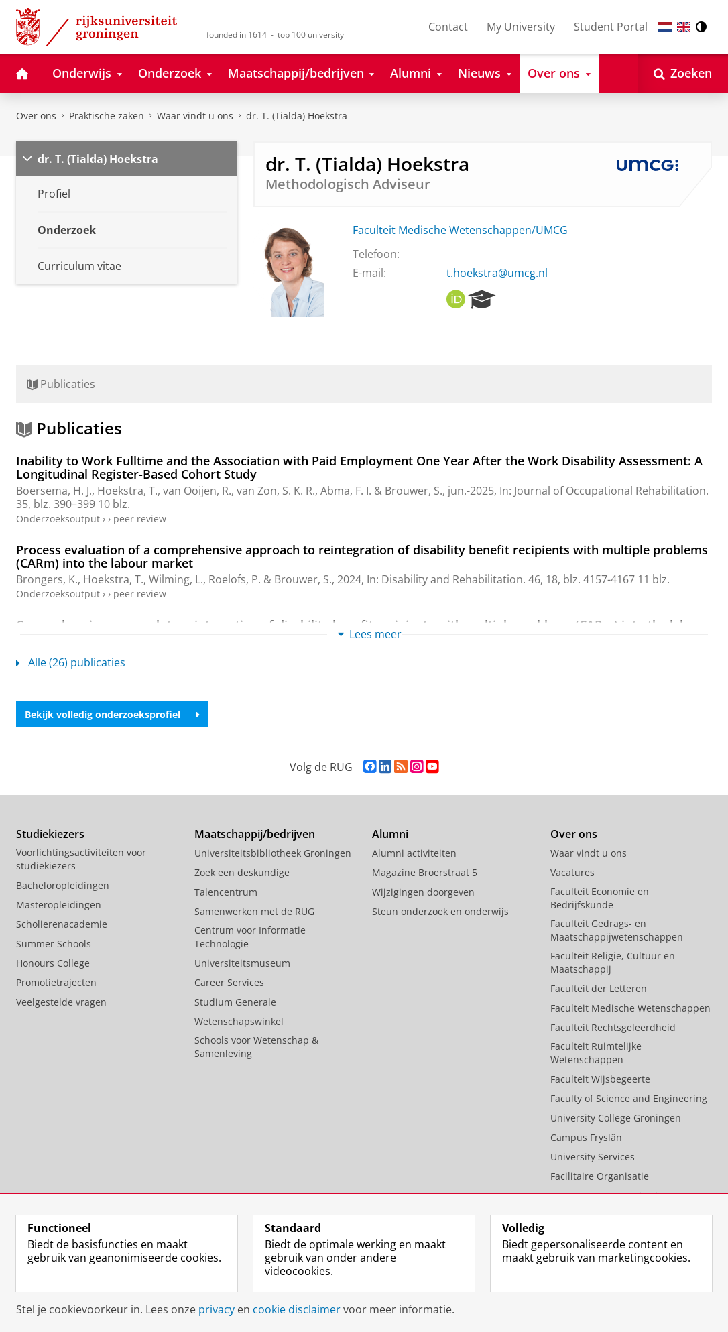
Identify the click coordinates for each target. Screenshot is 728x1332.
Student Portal (611, 26)
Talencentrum (225, 892)
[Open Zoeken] (683, 73)
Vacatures (572, 872)
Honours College (53, 963)
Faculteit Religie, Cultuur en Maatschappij (612, 962)
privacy (216, 1309)
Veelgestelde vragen (61, 1001)
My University (521, 26)
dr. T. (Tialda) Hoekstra (296, 115)
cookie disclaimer (297, 1309)
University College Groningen (615, 1117)
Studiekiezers (50, 834)
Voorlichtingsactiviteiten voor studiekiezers (81, 859)
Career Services (229, 982)
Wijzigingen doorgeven (423, 892)
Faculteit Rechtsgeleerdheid (613, 1027)
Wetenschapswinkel (239, 1021)
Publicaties (61, 384)
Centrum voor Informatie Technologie (250, 937)
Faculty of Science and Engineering (628, 1098)
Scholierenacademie (61, 924)
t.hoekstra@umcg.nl (497, 272)
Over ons (36, 115)
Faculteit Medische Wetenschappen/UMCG (460, 230)
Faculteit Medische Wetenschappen (630, 1008)
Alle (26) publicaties (70, 662)
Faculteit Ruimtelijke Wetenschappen (596, 1053)
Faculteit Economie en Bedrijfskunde (599, 898)
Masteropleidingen (58, 904)
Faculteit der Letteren (598, 988)
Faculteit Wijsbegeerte (600, 1079)
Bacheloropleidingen (62, 885)
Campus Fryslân (586, 1137)
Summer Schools (53, 943)
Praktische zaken (106, 115)
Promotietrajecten (56, 982)
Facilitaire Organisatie (599, 1176)
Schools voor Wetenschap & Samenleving (256, 1047)
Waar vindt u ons (195, 115)
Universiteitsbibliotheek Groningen (272, 853)
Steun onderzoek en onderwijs (440, 911)
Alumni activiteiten (414, 853)
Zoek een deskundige (242, 872)
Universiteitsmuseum (242, 963)
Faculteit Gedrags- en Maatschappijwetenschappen (616, 930)
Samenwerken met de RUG (254, 911)
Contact (448, 26)
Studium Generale (235, 1001)
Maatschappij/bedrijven (254, 834)
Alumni (390, 834)
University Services (592, 1156)
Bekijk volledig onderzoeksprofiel (112, 714)
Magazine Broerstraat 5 (424, 872)
